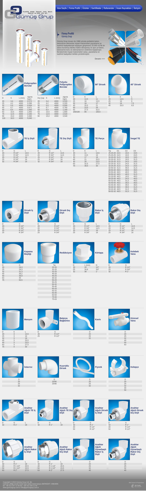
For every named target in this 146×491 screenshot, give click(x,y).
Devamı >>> (100, 59)
